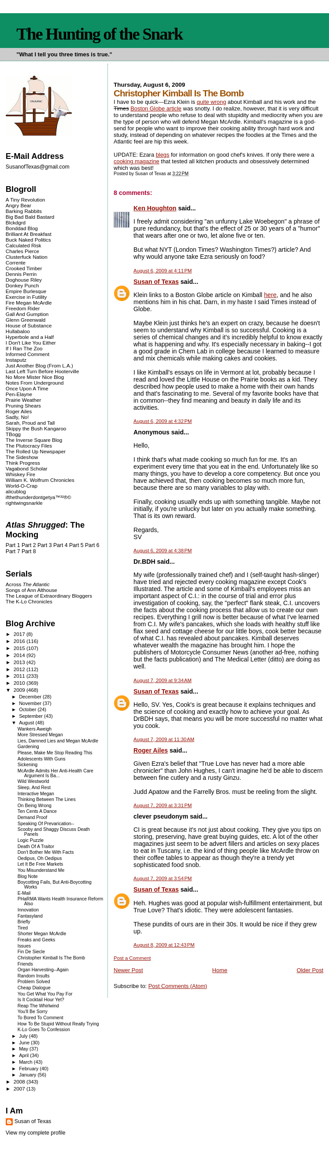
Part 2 (29, 545)
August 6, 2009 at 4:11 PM (162, 270)
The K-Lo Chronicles (29, 601)
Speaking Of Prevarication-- (46, 823)
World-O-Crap (21, 486)
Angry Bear (18, 205)
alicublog (16, 491)
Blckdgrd (16, 222)
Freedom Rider (23, 308)
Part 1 (13, 545)
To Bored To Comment (40, 1017)
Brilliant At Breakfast (29, 234)
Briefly (24, 921)
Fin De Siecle (31, 951)
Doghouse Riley (24, 280)
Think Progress (23, 463)
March (26, 1062)
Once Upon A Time (27, 388)
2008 (20, 1081)
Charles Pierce (22, 251)
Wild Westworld (33, 781)
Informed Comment (27, 354)
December (31, 696)
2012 (20, 669)
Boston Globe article (155, 108)
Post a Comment (132, 958)
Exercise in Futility (26, 297)
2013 (20, 662)
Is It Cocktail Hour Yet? (41, 999)
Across (28, 584)
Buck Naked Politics (28, 239)
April (24, 1055)
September (31, 716)
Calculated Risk (23, 245)
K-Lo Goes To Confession (44, 1029)
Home (219, 970)
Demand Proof (33, 817)
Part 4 (60, 545)
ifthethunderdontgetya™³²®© (38, 497)
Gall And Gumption (27, 314)
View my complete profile (36, 1133)
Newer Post (128, 970)
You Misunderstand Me (41, 870)
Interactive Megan (36, 793)
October (28, 709)
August (27, 722)
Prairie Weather (23, 400)
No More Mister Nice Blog (35, 377)
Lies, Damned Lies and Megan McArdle (58, 740)
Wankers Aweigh (35, 729)
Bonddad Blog (22, 228)
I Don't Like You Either (31, 342)
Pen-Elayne (19, 394)
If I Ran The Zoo (24, 348)
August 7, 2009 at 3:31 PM (162, 805)
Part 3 (44, 545)
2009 (20, 690)
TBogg (13, 434)
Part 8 (29, 551)
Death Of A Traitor (36, 846)
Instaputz (16, 360)
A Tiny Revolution (25, 199)
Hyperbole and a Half (30, 337)
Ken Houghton (154, 208)
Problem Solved (34, 981)
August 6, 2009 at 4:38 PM (162, 550)
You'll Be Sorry (33, 1011)
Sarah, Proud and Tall (30, 423)
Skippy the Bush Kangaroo (36, 428)
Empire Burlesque (26, 291)
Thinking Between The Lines (47, 799)
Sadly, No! (17, 417)
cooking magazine (136, 161)
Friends (25, 964)
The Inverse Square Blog (34, 440)
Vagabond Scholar (27, 468)
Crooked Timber (24, 268)
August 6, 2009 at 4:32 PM (162, 421)
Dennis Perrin (21, 274)
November (31, 703)
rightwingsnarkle (24, 503)
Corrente (16, 262)
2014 (20, 655)
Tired (23, 928)
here (270, 294)
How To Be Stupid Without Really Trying (58, 1023)
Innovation (28, 909)
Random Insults (34, 975)
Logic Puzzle (31, 840)
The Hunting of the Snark (99, 34)
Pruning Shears (23, 405)
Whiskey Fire (20, 474)
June (25, 1042)
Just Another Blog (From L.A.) (39, 365)
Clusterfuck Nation (27, 257)
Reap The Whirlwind (38, 1005)
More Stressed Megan (40, 734)
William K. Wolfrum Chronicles (40, 480)
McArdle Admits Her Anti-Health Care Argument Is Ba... (55, 773)
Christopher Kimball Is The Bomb (51, 957)
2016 (20, 641)
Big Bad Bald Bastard (30, 217)
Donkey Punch (22, 285)
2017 (20, 634)
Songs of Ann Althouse (31, 590)
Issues (24, 946)
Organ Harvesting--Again (43, 969)
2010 (20, 683)
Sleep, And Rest (34, 787)
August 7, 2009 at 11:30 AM (163, 739)
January (28, 1074)
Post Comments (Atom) (177, 986)
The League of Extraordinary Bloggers (49, 596)
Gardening (28, 746)
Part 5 (76, 545)
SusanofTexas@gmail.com (38, 167)
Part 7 (13, 551)
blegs (163, 154)
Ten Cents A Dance (37, 811)
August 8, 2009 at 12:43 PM (164, 945)
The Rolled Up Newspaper (36, 451)
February (29, 1068)
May (24, 1048)
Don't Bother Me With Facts (46, 852)
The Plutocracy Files (29, 445)
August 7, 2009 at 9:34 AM (162, 680)
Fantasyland (30, 916)
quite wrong (211, 102)
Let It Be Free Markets (40, 864)
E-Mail (24, 893)
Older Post (309, 970)
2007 (20, 1088)
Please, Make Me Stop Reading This (55, 752)
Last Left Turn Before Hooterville (42, 371)
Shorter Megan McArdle (42, 933)
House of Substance (29, 325)
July (24, 1036)
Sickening (27, 764)
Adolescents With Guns (42, 759)
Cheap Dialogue (34, 987)
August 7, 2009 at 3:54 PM (162, 878)
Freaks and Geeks (36, 939)
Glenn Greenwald (25, 320)
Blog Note (28, 876)
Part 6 (92, 545)
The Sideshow (22, 457)
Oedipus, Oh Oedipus (40, 858)
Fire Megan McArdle (29, 302)
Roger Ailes (150, 750)
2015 (20, 648)
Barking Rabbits (24, 211)
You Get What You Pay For (45, 994)
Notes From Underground (35, 383)
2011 (20, 676)
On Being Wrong (35, 805)
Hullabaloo (18, 331)
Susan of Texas (156, 281)
